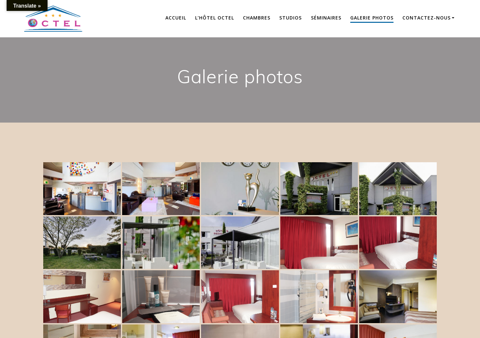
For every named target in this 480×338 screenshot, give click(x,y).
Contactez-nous (426, 18)
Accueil (175, 18)
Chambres (256, 18)
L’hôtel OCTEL (214, 18)
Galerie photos (372, 18)
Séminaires (326, 18)
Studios (290, 18)
